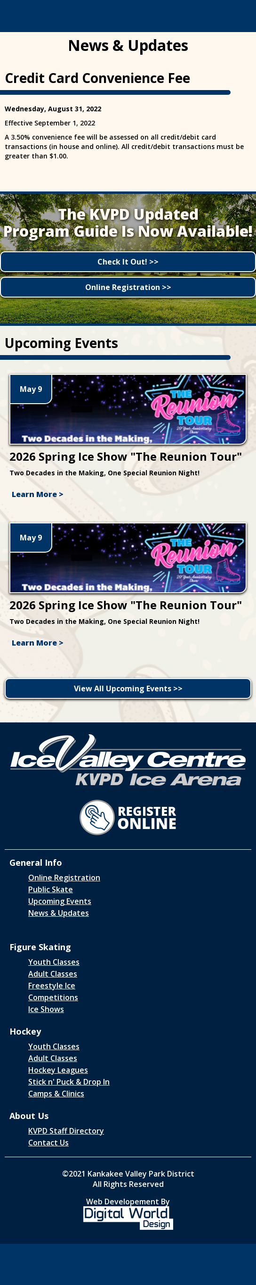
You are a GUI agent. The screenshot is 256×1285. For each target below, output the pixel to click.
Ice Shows (46, 1009)
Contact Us (48, 1142)
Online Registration (64, 877)
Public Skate (50, 889)
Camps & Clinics (56, 1093)
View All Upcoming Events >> (128, 688)
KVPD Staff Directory (66, 1131)
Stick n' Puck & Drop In (69, 1082)
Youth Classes (54, 962)
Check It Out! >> (128, 262)
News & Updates (58, 913)
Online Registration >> (128, 287)
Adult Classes (52, 974)
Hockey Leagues (58, 1070)
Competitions (53, 997)
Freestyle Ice (51, 985)
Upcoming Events (59, 901)
